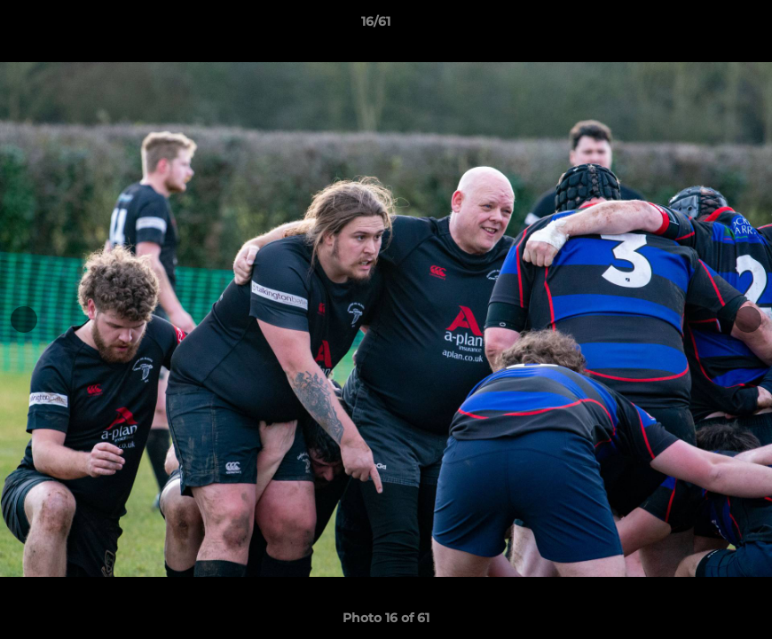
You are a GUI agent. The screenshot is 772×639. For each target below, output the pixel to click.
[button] (697, 26)
